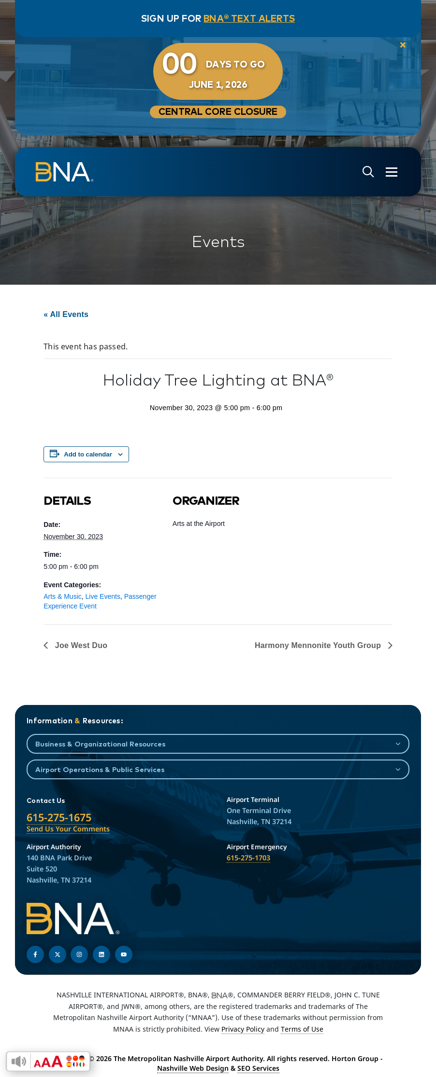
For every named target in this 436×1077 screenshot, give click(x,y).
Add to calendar (88, 454)
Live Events (103, 596)
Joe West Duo (80, 645)
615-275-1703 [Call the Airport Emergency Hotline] (248, 857)
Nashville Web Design (193, 1068)
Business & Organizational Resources (100, 743)
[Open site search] (368, 172)
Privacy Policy (242, 1029)
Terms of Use (302, 1029)
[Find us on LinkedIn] (101, 954)
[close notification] (402, 45)
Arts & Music (63, 596)
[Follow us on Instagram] (79, 954)
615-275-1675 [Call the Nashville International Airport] (59, 817)
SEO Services (258, 1068)
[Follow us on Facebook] (35, 954)
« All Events (66, 314)
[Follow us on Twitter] (57, 954)
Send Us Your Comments (68, 828)
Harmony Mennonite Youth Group (319, 645)
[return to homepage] (64, 172)
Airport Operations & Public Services (99, 769)
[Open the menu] (391, 172)
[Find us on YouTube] (123, 954)
